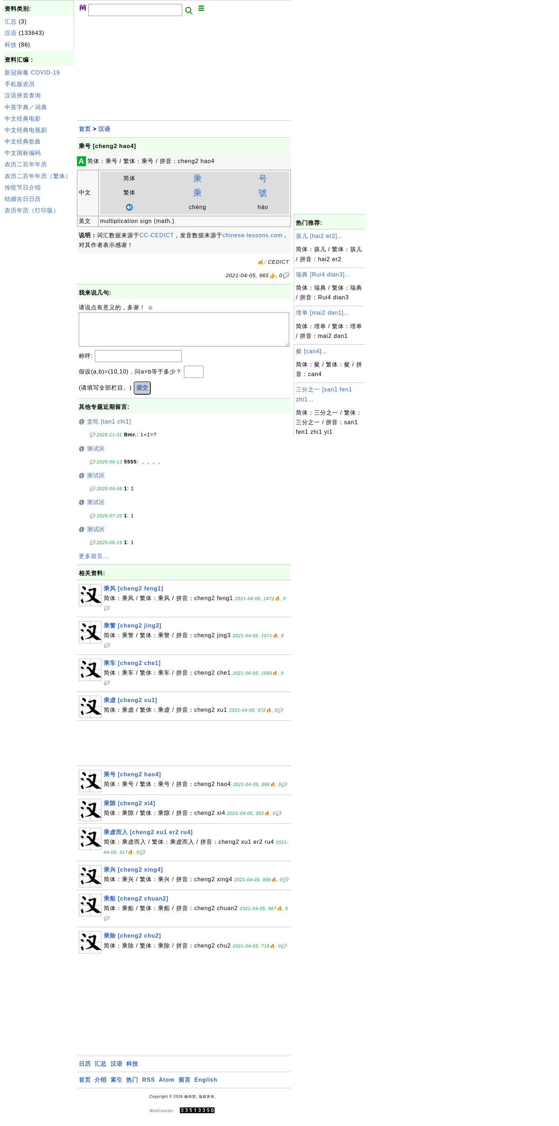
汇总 (11, 22)
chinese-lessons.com (252, 235)
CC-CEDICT (156, 235)
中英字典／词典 (26, 107)
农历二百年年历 (26, 164)
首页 (85, 129)
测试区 (96, 456)
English (205, 1087)
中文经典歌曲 (23, 141)
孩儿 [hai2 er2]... (319, 236)
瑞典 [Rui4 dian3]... (323, 275)
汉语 (11, 33)
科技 (11, 45)
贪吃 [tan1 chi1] (109, 429)
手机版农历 (20, 84)
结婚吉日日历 (23, 199)
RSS (148, 1087)
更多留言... (94, 563)
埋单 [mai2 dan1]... (322, 313)
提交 (142, 395)
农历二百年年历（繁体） (38, 176)
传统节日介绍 (23, 187)
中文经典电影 (23, 119)
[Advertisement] (38, 324)
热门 (132, 1087)
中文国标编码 (23, 153)
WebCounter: (162, 1118)
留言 (185, 1087)
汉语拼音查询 (23, 95)
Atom (167, 1087)
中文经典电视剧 (26, 130)
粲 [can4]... (311, 351)
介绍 (100, 1087)
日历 (85, 1071)
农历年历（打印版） (32, 210)
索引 (117, 1087)
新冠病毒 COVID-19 (32, 73)
